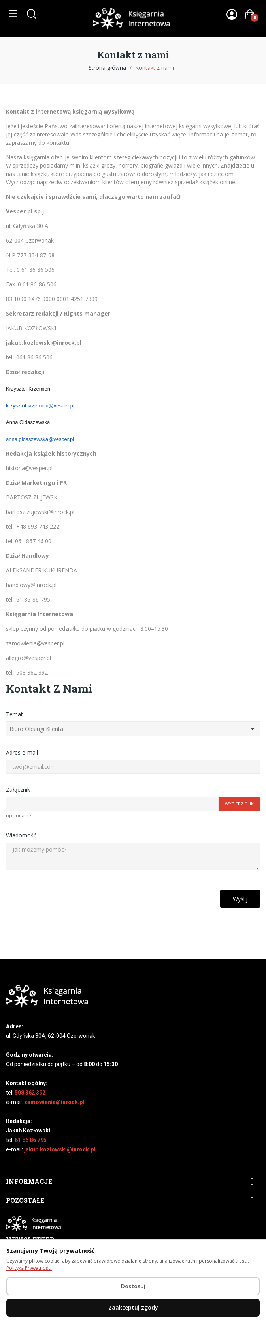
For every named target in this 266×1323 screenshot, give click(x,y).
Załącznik (18, 789)
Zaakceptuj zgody (133, 1307)
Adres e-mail (22, 752)
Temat (14, 714)
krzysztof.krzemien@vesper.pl (40, 406)
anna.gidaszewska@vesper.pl (40, 439)
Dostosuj (133, 1286)
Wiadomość (21, 835)
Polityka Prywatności (29, 1268)
